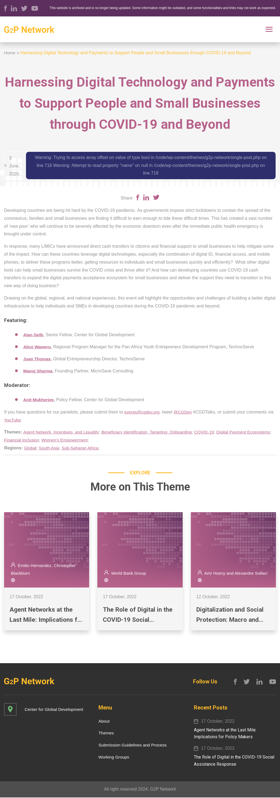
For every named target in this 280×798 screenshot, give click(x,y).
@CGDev (183, 412)
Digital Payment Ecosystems (32, 440)
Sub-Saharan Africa (81, 448)
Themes (104, 733)
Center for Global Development (55, 709)
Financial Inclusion (80, 440)
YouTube (12, 420)
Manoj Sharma (38, 371)
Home (10, 52)
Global (30, 448)
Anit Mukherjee (39, 399)
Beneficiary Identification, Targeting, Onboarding (150, 432)
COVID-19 (209, 432)
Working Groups (112, 757)
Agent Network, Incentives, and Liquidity (62, 432)
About (102, 721)
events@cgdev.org (142, 412)
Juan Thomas (37, 359)
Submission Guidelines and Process (132, 745)
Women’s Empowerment (124, 440)
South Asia (49, 448)
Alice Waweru (37, 346)
